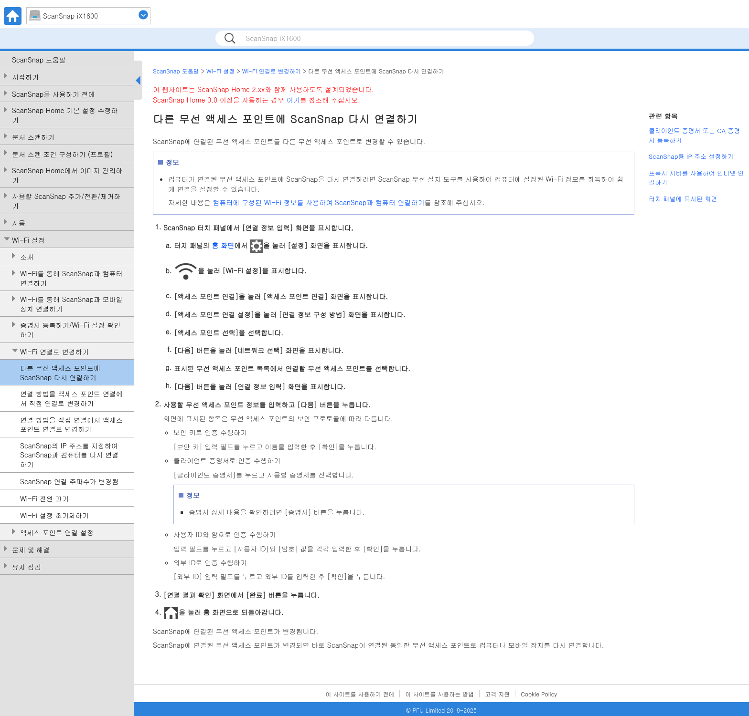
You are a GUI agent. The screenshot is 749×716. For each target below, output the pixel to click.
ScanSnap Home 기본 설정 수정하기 (65, 115)
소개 (26, 256)
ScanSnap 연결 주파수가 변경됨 (69, 481)
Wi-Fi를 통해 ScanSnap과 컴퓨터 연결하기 (71, 278)
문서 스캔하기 (33, 137)
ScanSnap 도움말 (39, 59)
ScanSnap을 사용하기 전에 (53, 94)
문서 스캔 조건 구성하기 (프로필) (62, 154)
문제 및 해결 (31, 549)
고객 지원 (497, 694)
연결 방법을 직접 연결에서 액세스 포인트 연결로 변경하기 (71, 424)
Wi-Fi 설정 (28, 240)
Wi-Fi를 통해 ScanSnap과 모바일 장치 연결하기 (71, 304)
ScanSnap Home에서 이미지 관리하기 (67, 175)
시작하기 (25, 77)
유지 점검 (26, 566)
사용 (18, 223)
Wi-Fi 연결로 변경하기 (54, 351)
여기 (293, 99)
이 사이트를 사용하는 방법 (439, 694)
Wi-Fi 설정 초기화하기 (54, 515)
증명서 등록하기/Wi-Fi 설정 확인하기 (70, 330)
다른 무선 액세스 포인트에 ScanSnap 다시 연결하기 (60, 372)
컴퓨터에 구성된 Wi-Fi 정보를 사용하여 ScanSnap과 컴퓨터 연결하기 (318, 202)
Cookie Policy (539, 694)
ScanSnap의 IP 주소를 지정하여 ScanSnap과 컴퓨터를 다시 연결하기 (69, 455)
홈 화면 (223, 245)
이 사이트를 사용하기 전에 (360, 694)
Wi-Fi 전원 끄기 (44, 498)
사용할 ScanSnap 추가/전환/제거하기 (66, 201)
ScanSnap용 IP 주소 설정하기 (691, 156)
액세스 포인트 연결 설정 (57, 532)
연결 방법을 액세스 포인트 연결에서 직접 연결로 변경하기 (71, 398)
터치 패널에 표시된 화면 (683, 198)
